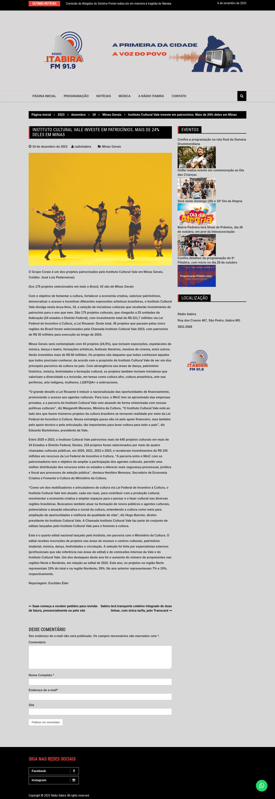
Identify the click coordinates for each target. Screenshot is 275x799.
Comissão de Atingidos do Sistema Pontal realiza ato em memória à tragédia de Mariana (118, 3)
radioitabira (83, 146)
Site (31, 705)
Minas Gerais (111, 146)
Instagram (55, 780)
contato (179, 96)
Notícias (103, 96)
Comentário (37, 642)
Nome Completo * (41, 675)
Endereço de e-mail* (43, 690)
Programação (76, 96)
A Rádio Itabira (151, 96)
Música (125, 96)
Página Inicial (44, 96)
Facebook (55, 771)
